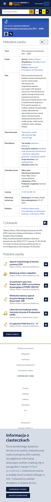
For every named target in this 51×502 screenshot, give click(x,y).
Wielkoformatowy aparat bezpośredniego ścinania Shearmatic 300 (22, 298)
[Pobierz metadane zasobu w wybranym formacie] (44, 42)
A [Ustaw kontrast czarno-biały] (40, 12)
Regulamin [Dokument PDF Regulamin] (25, 354)
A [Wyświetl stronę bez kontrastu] (37, 12)
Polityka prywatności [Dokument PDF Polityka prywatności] (25, 348)
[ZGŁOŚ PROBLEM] (6, 34)
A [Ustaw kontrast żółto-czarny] (43, 12)
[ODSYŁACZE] (11, 34)
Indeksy (25, 399)
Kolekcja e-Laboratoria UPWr (32, 214)
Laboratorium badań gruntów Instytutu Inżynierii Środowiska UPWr (25, 312)
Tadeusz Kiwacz (35, 59)
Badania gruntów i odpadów (23, 273)
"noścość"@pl (26, 138)
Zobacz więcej (12, 334)
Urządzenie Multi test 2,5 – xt (24, 323)
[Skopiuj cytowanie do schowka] (45, 223)
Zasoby (25, 388)
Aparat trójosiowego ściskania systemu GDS (24, 262)
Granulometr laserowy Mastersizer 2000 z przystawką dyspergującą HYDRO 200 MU (25, 284)
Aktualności (25, 423)
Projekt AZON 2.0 (25, 428)
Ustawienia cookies (25, 370)
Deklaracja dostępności (25, 365)
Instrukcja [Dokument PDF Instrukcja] (25, 359)
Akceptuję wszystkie (18, 495)
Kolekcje (25, 394)
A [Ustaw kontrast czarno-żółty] (47, 12)
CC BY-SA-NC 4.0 (28, 192)
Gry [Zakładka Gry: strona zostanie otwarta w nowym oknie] (25, 410)
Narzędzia (26, 405)
